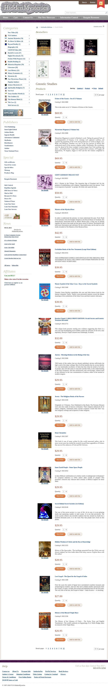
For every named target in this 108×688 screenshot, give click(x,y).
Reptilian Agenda (10, 188)
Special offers (8, 167)
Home (5, 17)
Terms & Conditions (9, 677)
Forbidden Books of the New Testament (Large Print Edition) (75, 249)
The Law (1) (10, 102)
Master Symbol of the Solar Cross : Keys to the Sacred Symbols (76, 284)
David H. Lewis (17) (13, 53)
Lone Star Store (9, 204)
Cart (16, 17)
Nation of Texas (9, 201)
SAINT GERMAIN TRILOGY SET (67, 175)
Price (95, 88)
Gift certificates (9, 162)
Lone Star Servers (10, 209)
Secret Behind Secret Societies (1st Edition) (69, 504)
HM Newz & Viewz (10, 190)
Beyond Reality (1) (12, 44)
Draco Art (7, 198)
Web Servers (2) (13, 105)
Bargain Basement (10, 179)
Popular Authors (13, 82)
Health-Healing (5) (12, 62)
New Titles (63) (13, 32)
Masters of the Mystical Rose (64, 209)
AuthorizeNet (38, 671)
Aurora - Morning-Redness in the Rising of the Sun (72, 355)
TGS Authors (11, 35)
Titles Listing (37, 674)
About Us (15, 671)
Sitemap (7, 170)
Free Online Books (25, 677)
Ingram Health (9, 135)
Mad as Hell (8, 193)
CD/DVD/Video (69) (14, 50)
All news (7, 265)
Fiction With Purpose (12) (16, 59)
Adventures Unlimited (11, 137)
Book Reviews (63, 671)
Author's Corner (8, 674)
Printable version (98, 26)
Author (6, 148)
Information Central (69, 17)
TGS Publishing (9, 127)
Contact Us (28, 17)
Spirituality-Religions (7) (15, 88)
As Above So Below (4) (14, 41)
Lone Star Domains (10, 207)
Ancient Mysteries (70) (14, 38)
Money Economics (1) (13, 73)
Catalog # (80, 88)
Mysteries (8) (11, 76)
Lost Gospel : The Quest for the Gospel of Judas (71, 576)
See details (44, 115)
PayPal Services (50, 671)
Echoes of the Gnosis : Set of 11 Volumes (68, 99)
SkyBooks (7, 140)
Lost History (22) (12, 70)
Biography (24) (13, 47)
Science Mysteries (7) (13, 85)
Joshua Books (9, 132)
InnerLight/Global (10, 129)
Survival (9, 91)
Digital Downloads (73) (15, 56)
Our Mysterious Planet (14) (15, 79)
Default (100, 88)
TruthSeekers (9, 145)
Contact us (5, 671)
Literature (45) (13, 67)
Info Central (8, 185)
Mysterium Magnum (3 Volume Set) (67, 129)
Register (92, 2)
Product (87, 88)
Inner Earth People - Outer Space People (68, 467)
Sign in (84, 2)
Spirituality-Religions (46, 27)
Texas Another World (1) (14, 93)
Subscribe (15, 265)
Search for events (10, 165)
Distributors (8, 143)
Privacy (63, 674)
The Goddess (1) (12, 97)
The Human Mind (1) (13, 99)
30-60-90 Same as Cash (10, 680)
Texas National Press (11, 151)
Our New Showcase (46, 17)
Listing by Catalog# (51, 674)
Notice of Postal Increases (42, 677)
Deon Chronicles (60, 433)
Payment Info (26, 671)
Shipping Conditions (23, 674)
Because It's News (10, 196)
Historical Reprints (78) (14, 64)
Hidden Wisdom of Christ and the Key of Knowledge (72, 542)
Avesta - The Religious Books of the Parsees (69, 396)
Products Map (9, 173)
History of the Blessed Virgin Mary (66, 613)
